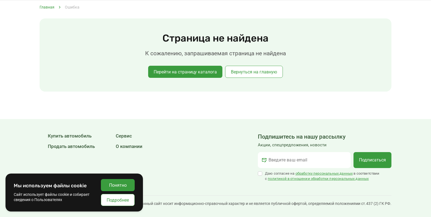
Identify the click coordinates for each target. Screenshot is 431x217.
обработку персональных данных (324, 173)
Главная (47, 7)
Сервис (124, 136)
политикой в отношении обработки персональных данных (318, 179)
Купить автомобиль (70, 136)
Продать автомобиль (71, 146)
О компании (129, 146)
